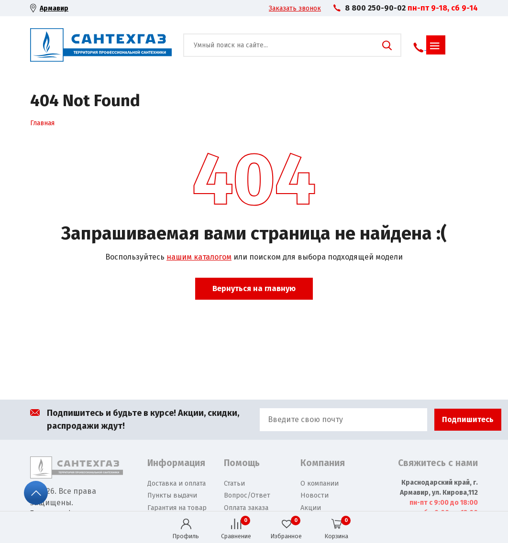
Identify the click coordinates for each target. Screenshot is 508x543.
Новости (314, 495)
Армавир (54, 8)
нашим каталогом (199, 256)
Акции (310, 508)
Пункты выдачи (172, 495)
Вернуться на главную (254, 288)
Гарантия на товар (177, 508)
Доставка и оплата (176, 483)
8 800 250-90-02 (375, 7)
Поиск (387, 45)
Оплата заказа (246, 508)
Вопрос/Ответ (247, 495)
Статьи (234, 483)
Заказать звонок (295, 8)
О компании (319, 483)
